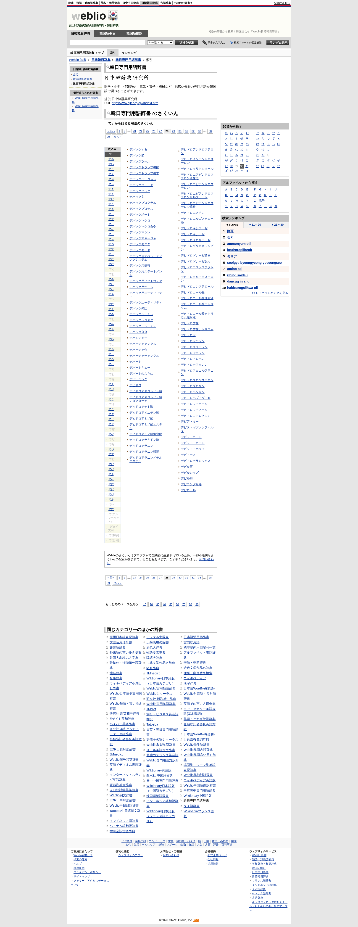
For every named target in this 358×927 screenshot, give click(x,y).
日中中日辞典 (130, 3)
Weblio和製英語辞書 (161, 745)
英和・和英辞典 (110, 3)
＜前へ (111, 130)
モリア (232, 256)
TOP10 (232, 225)
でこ (111, 204)
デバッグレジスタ (141, 320)
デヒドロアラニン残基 (144, 451)
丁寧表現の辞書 (157, 642)
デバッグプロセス (141, 208)
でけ (111, 199)
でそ (111, 229)
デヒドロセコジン (193, 353)
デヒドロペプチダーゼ (196, 398)
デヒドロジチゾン (193, 341)
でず (111, 424)
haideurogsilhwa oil (242, 288)
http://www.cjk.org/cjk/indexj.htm (135, 103)
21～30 (277, 224)
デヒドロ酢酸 (190, 323)
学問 (234, 841)
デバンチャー (138, 338)
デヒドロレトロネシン (196, 415)
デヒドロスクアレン (194, 347)
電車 (171, 841)
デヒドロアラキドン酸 (144, 439)
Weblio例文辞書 (121, 795)
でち (111, 239)
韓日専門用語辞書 (128, 60)
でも (111, 329)
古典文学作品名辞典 (160, 663)
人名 (199, 844)
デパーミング (138, 379)
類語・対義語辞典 (87, 3)
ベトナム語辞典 (261, 893)
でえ (111, 174)
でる (111, 359)
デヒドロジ (188, 335)
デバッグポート (139, 214)
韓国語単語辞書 (157, 796)
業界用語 (140, 841)
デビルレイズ (190, 472)
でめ (111, 324)
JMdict (151, 709)
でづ (111, 449)
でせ (111, 224)
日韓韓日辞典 (149, 3)
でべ (111, 479)
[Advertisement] (207, 18)
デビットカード (191, 437)
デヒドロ (135, 385)
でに (111, 264)
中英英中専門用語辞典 (200, 790)
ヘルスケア (149, 844)
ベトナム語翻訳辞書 (124, 826)
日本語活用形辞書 (196, 637)
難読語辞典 (118, 647)
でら (111, 349)
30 (180, 130)
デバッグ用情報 (139, 265)
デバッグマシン (139, 232)
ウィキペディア (195, 678)
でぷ (111, 499)
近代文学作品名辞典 (198, 668)
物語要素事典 (156, 652)
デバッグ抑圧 (138, 308)
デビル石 (187, 466)
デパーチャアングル (142, 344)
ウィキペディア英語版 (200, 780)
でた (111, 234)
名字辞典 (116, 678)
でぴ (111, 494)
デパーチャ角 (138, 349)
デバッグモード (139, 250)
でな (111, 259)
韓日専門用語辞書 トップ (87, 53)
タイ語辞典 (259, 889)
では (111, 284)
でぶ (111, 474)
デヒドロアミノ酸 (141, 418)
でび (111, 469)
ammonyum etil (239, 244)
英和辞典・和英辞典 (264, 863)
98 (210, 130)
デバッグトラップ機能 (144, 167)
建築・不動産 (220, 841)
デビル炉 (187, 478)
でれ (111, 364)
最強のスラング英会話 (162, 755)
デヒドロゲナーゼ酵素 (196, 255)
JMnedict (116, 754)
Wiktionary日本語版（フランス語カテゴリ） (160, 816)
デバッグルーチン (141, 314)
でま (111, 309)
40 (164, 604)
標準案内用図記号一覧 (200, 647)
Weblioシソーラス (159, 693)
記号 (262, 200)
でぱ (111, 489)
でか (111, 184)
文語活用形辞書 (121, 642)
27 (160, 130)
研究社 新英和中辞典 (124, 713)
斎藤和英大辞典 (121, 785)
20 (151, 604)
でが (111, 389)
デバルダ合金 (138, 332)
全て (75, 74)
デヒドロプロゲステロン (197, 380)
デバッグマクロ (139, 220)
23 (134, 130)
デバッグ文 (136, 196)
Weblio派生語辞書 (197, 744)
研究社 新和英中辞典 (161, 699)
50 (170, 604)
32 (193, 130)
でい (111, 164)
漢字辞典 (190, 683)
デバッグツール (139, 161)
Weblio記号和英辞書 (124, 759)
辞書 (71, 3)
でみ (111, 314)
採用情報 (213, 863)
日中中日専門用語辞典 (162, 780)
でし (111, 214)
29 (173, 130)
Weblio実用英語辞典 (161, 704)
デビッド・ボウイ (193, 449)
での (111, 279)
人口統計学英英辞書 (124, 790)
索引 (113, 53)
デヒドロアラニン (141, 445)
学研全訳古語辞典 (122, 831)
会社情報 (213, 859)
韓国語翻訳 (134, 33)
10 (144, 604)
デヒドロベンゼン (193, 392)
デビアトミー (190, 421)
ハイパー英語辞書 (122, 724)
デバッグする (138, 149)
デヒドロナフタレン (194, 364)
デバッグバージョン (142, 179)
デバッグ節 (136, 155)
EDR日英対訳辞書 (123, 749)
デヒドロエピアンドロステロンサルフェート (197, 195)
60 (177, 604)
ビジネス (126, 841)
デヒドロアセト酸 (141, 406)
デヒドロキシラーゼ (194, 228)
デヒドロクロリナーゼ (196, 240)
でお (111, 179)
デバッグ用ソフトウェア (145, 281)
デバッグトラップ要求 (144, 173)
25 (147, 130)
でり (111, 354)
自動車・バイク (185, 841)
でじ (111, 419)
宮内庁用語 (192, 642)
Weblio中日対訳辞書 (124, 805)
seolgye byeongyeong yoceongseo (254, 262)
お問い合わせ (171, 855)
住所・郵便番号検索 (198, 673)
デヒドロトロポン (193, 358)
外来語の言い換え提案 (126, 652)
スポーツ (172, 844)
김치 (230, 237)
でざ (111, 414)
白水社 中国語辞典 (159, 775)
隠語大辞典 (154, 658)
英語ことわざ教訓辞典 (200, 719)
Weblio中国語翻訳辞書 (200, 785)
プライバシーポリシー (87, 872)
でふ (111, 294)
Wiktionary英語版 (158, 770)
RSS (196, 920)
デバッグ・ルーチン (142, 326)
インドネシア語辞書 (124, 821)
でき (111, 189)
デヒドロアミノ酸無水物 (145, 434)
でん (111, 384)
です (111, 219)
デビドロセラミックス (196, 460)
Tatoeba (152, 724)
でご (111, 409)
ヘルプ (78, 863)
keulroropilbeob (239, 250)
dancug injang (238, 281)
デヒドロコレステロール (197, 286)
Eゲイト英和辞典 (122, 719)
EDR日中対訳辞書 (123, 800)
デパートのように (141, 373)
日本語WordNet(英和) (199, 734)
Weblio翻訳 (259, 867)
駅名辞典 (152, 668)
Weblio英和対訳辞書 (198, 775)
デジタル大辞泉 (157, 637)
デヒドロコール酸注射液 (197, 298)
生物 (183, 844)
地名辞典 (116, 673)
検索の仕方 (80, 859)
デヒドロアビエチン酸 (144, 412)
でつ (111, 244)
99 (108, 136)
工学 (206, 841)
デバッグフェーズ (141, 185)
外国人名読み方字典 (124, 658)
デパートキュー (139, 367)
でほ (111, 304)
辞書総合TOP (282, 3)
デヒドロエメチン (193, 212)
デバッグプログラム (142, 202)
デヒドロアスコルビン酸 (145, 391)
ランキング (129, 53)
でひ (111, 289)
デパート (135, 361)
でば (111, 464)
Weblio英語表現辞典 (198, 750)
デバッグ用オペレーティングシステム (145, 257)
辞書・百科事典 (222, 844)
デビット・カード (193, 443)
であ (111, 159)
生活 (136, 844)
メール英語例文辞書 (160, 750)
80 (190, 604)
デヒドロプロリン (193, 386)
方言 (208, 844)
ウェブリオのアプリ (130, 855)
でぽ (111, 509)
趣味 (161, 844)
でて (111, 249)
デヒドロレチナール (194, 404)
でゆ (111, 339)
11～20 (255, 224)
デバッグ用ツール (141, 287)
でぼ (111, 484)
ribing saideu (237, 275)
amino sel (234, 269)
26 (154, 130)
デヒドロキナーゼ (193, 234)
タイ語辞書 (192, 806)
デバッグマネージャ (142, 238)
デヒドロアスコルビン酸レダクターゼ (145, 398)
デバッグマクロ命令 (142, 226)
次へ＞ (117, 136)
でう (111, 169)
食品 (191, 844)
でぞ (111, 434)
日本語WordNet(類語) (199, 688)
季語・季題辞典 (195, 662)
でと (111, 254)
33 (199, 130)
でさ (111, 209)
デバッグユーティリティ (145, 302)
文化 (128, 844)
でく (111, 194)
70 (183, 604)
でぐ (111, 399)
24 (140, 130)
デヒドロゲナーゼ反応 (196, 261)
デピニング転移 (191, 484)
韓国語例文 (108, 33)
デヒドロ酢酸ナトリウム (197, 329)
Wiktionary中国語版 (198, 796)
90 (196, 604)
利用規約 (79, 867)
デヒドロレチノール (194, 410)
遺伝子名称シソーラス (162, 739)
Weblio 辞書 (77, 60)
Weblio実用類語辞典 (161, 688)
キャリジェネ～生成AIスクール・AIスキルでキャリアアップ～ (268, 906)
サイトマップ (82, 876)
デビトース (188, 455)
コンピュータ (157, 841)
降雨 (230, 231)
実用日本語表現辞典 (124, 637)
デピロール (188, 490)
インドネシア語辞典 (264, 884)
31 (186, 130)
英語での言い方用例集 (200, 703)
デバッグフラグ (139, 191)
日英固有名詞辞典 (196, 739)
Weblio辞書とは (83, 855)
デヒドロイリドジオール (197, 168)
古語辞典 (165, 3)
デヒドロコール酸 (193, 292)
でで (111, 454)
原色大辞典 (154, 647)
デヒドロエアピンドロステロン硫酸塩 (197, 176)
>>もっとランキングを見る (270, 293)
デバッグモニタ (139, 244)
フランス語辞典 (261, 880)
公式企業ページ (217, 855)
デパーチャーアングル (144, 355)
